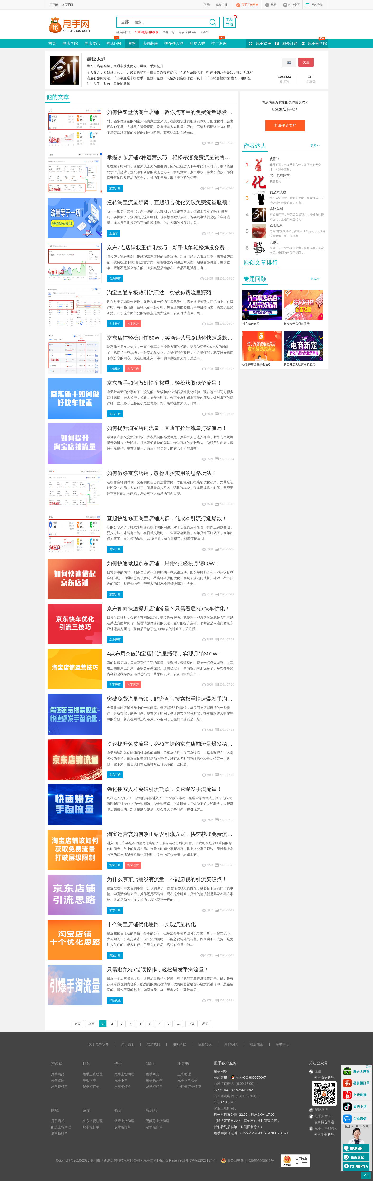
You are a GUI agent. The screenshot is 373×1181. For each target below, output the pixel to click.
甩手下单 (121, 1080)
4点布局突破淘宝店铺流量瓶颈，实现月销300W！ (165, 654)
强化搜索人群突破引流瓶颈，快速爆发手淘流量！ (164, 789)
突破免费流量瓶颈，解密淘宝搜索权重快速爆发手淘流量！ (175, 699)
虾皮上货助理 (61, 1127)
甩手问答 (220, 1071)
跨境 (55, 1110)
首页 (52, 43)
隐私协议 (205, 1044)
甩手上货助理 (93, 1074)
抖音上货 (168, 32)
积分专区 (294, 4)
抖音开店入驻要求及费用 (299, 364)
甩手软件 (263, 43)
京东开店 (115, 188)
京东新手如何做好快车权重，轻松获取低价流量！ (164, 383)
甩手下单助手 (187, 32)
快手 (118, 1063)
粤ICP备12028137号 (200, 1160)
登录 (207, 4)
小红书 (183, 1063)
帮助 (273, 4)
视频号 (151, 1110)
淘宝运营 (133, 323)
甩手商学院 (317, 43)
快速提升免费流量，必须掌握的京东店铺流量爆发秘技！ (172, 744)
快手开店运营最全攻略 (256, 364)
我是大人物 (278, 192)
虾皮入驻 (197, 43)
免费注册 (221, 4)
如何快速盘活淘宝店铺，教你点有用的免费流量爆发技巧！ (175, 112)
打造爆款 (115, 368)
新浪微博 (318, 1110)
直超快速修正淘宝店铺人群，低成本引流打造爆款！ (167, 518)
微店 (118, 1110)
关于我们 (127, 1044)
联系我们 (153, 1044)
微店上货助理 (124, 1121)
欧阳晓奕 (276, 225)
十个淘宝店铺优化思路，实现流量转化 (151, 924)
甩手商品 (57, 1074)
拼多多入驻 (173, 43)
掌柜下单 (89, 1080)
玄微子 (275, 242)
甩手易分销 (154, 1080)
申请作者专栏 (285, 125)
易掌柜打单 (59, 1086)
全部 (125, 22)
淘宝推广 (115, 323)
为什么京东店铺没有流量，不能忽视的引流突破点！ (167, 879)
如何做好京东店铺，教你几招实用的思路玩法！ (162, 473)
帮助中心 (282, 1044)
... (178, 1023)
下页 (191, 1023)
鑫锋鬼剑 (276, 209)
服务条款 (179, 1044)
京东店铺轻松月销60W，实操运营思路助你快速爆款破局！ (175, 338)
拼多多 (56, 1063)
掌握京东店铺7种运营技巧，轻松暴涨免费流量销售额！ (171, 157)
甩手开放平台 (249, 4)
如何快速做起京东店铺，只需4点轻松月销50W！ (163, 563)
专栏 (132, 43)
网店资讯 (92, 43)
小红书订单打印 (189, 1086)
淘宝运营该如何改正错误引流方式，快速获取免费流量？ (172, 834)
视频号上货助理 (157, 1121)
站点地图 (256, 1044)
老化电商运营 (280, 175)
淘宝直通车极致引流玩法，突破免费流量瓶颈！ (162, 293)
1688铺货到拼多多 (146, 32)
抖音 (86, 1063)
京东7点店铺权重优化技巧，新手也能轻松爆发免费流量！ (173, 248)
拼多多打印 (123, 32)
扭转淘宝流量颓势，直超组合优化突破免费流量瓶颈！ (169, 202)
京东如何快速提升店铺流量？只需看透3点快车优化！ (168, 609)
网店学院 (70, 43)
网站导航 (317, 4)
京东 (86, 1110)
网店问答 (114, 42)
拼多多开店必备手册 (297, 323)
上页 (91, 1023)
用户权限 (231, 1044)
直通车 (204, 32)
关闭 (368, 1066)
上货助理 (184, 1074)
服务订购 (289, 43)
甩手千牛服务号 (326, 1128)
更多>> (315, 145)
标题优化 (115, 1000)
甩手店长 (57, 1121)
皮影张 (275, 159)
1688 (150, 1063)
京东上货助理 (93, 1121)
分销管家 (57, 1080)
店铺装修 (150, 43)
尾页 (205, 1023)
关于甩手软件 (99, 1044)
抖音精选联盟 (250, 323)
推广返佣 (219, 42)
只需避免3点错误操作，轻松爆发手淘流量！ (158, 969)
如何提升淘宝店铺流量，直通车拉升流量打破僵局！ (167, 428)
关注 (306, 62)
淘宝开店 (115, 549)
